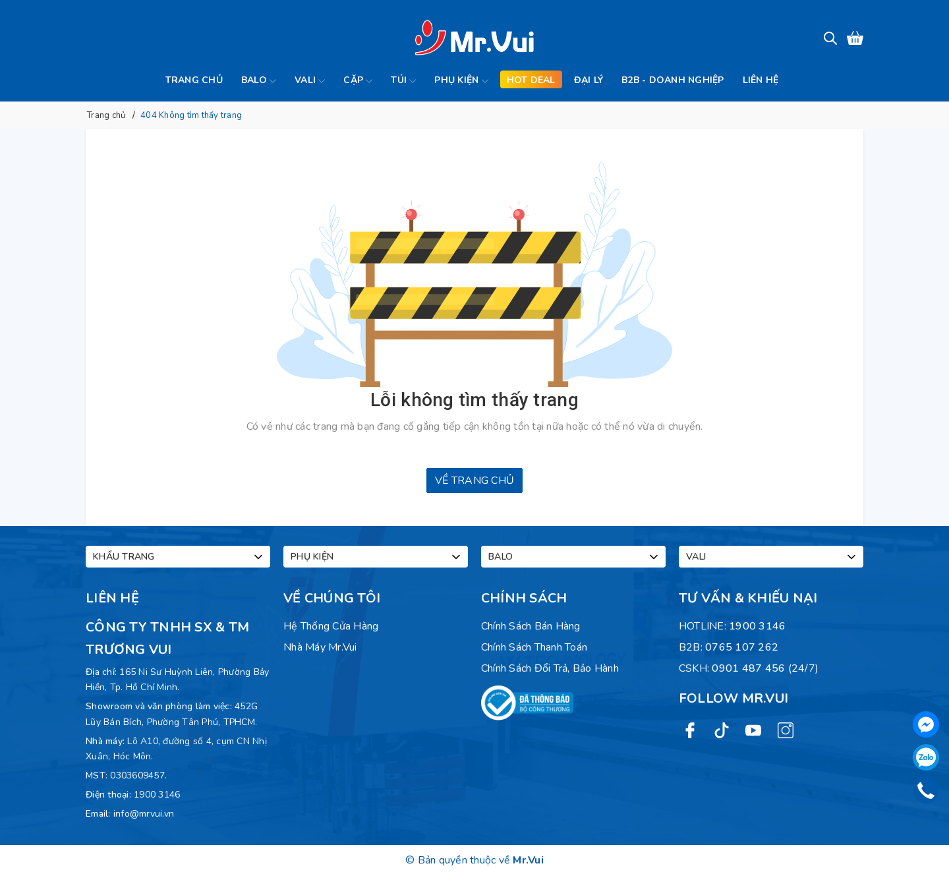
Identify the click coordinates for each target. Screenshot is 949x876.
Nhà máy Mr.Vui (320, 647)
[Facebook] (690, 730)
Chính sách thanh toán (534, 647)
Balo (258, 81)
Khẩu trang (179, 557)
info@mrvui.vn (143, 813)
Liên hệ (761, 80)
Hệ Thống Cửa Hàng (330, 626)
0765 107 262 (741, 647)
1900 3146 (157, 794)
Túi (403, 81)
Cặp (357, 81)
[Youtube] (753, 730)
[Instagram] (785, 730)
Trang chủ (194, 80)
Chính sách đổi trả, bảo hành (550, 668)
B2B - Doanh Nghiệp (672, 80)
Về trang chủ (474, 480)
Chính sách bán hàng (531, 626)
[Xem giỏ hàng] (855, 38)
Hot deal (531, 80)
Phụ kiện (461, 81)
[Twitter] (721, 730)
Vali (310, 81)
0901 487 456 (748, 668)
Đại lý (589, 80)
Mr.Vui (528, 860)
